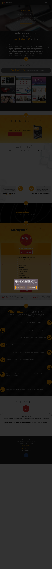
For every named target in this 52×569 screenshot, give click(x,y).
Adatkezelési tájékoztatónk (29, 284)
